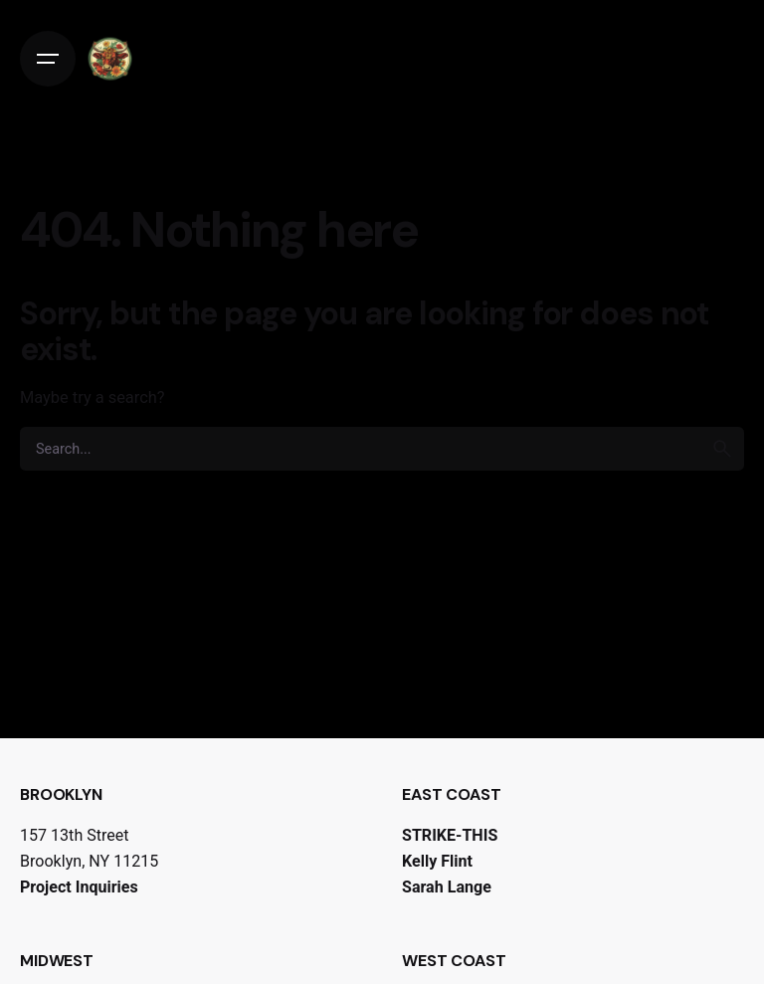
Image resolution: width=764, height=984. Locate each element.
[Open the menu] (48, 59)
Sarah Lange (446, 887)
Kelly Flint (437, 861)
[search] (722, 449)
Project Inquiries (79, 887)
